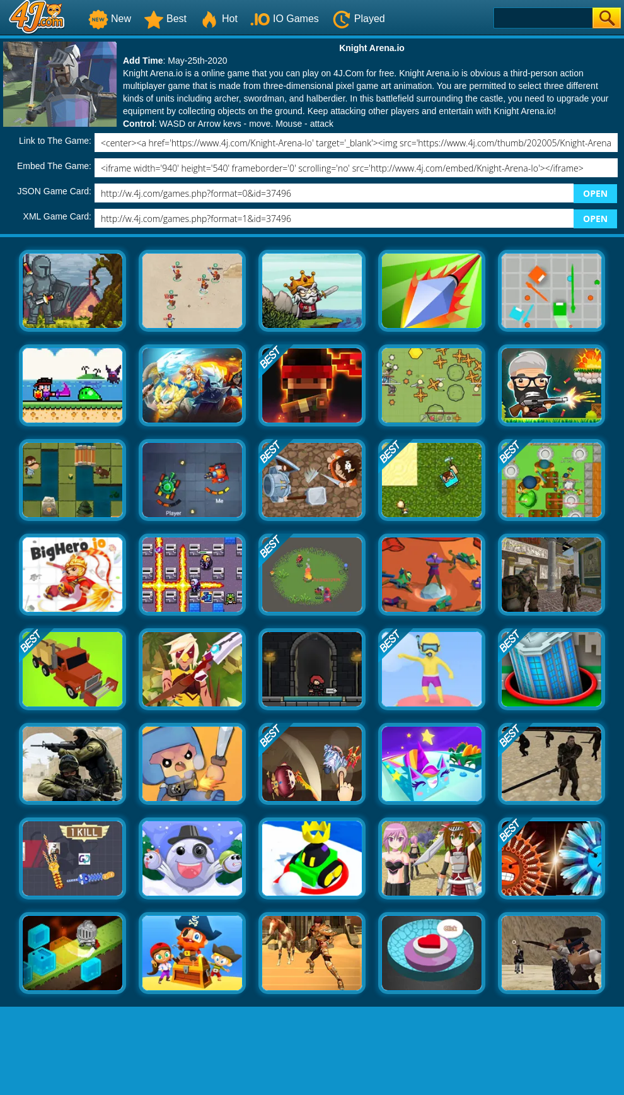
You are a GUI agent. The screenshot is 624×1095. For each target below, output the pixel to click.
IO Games (284, 18)
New (109, 18)
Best (165, 18)
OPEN (595, 193)
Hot (218, 18)
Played (358, 18)
